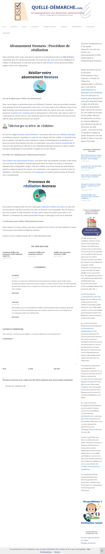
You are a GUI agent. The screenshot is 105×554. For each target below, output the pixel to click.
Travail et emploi (49, 26)
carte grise (85, 101)
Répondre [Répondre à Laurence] (15, 317)
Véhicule (14, 26)
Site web (57, 369)
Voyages (64, 26)
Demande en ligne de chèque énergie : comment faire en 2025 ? (91, 186)
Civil (4, 26)
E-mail (30, 369)
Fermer (57, 552)
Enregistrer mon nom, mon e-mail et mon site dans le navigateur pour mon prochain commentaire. (38, 380)
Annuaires (6, 33)
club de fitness (68, 57)
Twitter (85, 540)
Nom (4, 369)
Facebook (95, 538)
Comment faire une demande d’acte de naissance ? (91, 167)
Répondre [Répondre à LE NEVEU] (15, 293)
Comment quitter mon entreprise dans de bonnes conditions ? (90, 196)
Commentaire (8, 339)
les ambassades (86, 347)
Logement (35, 26)
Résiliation (90, 26)
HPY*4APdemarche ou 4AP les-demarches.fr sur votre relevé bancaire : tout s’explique (91, 157)
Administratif (77, 26)
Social (24, 26)
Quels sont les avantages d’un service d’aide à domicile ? (91, 176)
